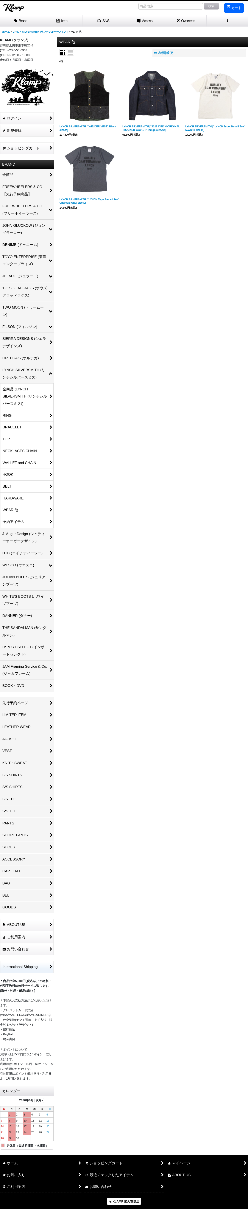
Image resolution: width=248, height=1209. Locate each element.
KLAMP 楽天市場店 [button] (124, 1201)
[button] (103, 21)
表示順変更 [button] (163, 53)
